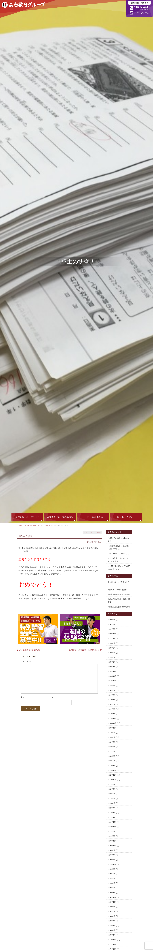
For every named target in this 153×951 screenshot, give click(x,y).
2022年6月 (112, 798)
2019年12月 (112, 864)
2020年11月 (112, 846)
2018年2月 (112, 930)
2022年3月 (112, 813)
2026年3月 (112, 624)
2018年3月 (112, 926)
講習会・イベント (125, 517)
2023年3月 (112, 756)
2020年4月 (112, 855)
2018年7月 (112, 907)
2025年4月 (112, 653)
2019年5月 (112, 874)
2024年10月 (112, 681)
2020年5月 (112, 850)
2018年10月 (112, 902)
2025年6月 (112, 643)
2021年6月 (112, 836)
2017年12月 (112, 940)
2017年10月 (112, 949)
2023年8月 (112, 737)
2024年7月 (112, 695)
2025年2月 (112, 662)
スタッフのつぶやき (51, 526)
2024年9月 (112, 685)
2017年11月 (112, 944)
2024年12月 (112, 671)
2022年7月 (112, 794)
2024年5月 (112, 704)
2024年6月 (112, 700)
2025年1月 (112, 667)
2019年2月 (112, 888)
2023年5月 (112, 747)
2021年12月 (112, 822)
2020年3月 (112, 860)
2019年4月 (112, 878)
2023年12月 (112, 718)
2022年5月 (112, 803)
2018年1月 (112, 935)
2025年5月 (112, 648)
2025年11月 (112, 634)
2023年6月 (112, 742)
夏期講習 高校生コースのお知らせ (85, 650)
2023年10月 (112, 728)
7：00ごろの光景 (114, 538)
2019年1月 (112, 893)
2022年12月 (112, 770)
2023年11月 (112, 723)
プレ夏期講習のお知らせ (28, 650)
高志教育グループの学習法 (60, 517)
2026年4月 (112, 620)
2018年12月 (112, 897)
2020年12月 (112, 841)
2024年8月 (112, 690)
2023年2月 (112, 761)
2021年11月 (112, 827)
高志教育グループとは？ (27, 517)
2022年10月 (112, 780)
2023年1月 (112, 766)
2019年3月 (112, 883)
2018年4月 (112, 921)
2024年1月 (112, 714)
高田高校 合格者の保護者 (117, 590)
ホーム (21, 526)
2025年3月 (112, 657)
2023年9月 (112, 733)
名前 (23, 697)
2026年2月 (112, 629)
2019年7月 (112, 869)
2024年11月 (112, 676)
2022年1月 (112, 817)
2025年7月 (112, 638)
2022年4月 (112, 808)
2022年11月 (112, 775)
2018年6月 (112, 911)
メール (50, 697)
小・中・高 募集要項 (93, 517)
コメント (26, 662)
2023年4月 (112, 751)
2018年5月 (112, 916)
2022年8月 (112, 789)
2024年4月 (112, 709)
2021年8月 (112, 831)
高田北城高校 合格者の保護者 (119, 594)
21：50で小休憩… (114, 566)
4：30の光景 (112, 554)
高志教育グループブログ (33, 526)
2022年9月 (112, 784)
